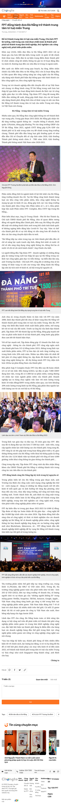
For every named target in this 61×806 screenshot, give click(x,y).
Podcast (43, 788)
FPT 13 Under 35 (47, 16)
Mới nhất (54, 680)
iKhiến (37, 783)
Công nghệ (16, 16)
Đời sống (31, 790)
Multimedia (39, 16)
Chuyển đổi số (17, 20)
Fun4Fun (38, 787)
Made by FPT (26, 790)
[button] (57, 743)
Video (43, 781)
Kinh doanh (9, 16)
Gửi (30, 702)
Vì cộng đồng (37, 791)
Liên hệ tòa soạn (7, 771)
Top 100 (52, 16)
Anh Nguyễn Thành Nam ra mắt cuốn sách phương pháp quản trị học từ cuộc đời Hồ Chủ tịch (24, 760)
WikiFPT (43, 791)
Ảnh (42, 785)
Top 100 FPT (53, 788)
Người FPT (21, 16)
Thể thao (31, 16)
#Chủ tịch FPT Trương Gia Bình (42, 714)
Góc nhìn (31, 796)
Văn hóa (26, 16)
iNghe (57, 16)
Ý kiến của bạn (30, 691)
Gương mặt (32, 784)
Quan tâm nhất (42, 680)
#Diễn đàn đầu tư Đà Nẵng (18, 714)
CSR (49, 796)
